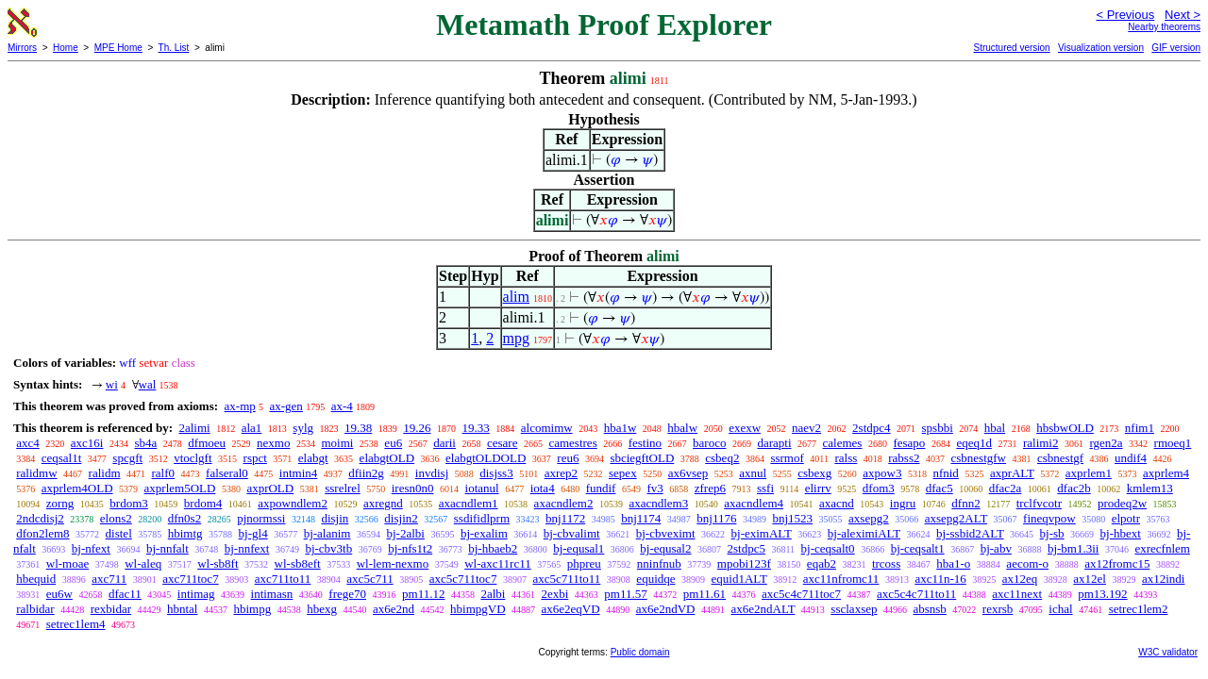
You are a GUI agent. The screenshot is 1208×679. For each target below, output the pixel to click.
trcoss (886, 563)
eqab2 (821, 563)
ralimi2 (1041, 443)
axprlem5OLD (180, 488)
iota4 (542, 488)
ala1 (252, 428)
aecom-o (1027, 563)
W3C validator (1168, 652)
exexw (745, 428)
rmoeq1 (1173, 443)
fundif (601, 488)
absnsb (929, 609)
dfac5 (939, 488)
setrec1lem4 (76, 624)
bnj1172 (565, 518)
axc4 (28, 443)
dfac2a (1005, 488)
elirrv (818, 488)
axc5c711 (369, 578)
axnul (752, 473)
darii (444, 443)
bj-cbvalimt (572, 533)
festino (645, 443)
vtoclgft (192, 458)
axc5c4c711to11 (916, 594)
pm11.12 (423, 594)
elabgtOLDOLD (485, 458)
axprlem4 (1166, 473)
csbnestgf (1060, 458)
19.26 (416, 428)
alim (516, 297)
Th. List (174, 47)
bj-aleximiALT (864, 533)
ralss (845, 458)
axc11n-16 (939, 578)
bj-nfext (91, 548)
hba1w (620, 428)
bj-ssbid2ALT (970, 533)
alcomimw (547, 428)
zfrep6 (710, 488)
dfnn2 (965, 503)
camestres (572, 443)
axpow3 (882, 473)
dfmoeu (207, 443)
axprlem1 (1088, 473)
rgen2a (1105, 443)
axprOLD (270, 488)
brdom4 (203, 503)
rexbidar (111, 609)
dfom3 (879, 488)
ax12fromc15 (1116, 563)
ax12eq (1020, 578)
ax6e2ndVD (666, 609)
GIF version (1175, 47)
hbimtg (185, 533)
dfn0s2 (184, 518)
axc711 (109, 578)
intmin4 (298, 473)
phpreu (584, 563)
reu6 (568, 458)
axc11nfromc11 (841, 578)
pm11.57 (625, 594)
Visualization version (1101, 47)
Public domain (640, 652)
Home (65, 47)
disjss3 (495, 473)
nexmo (273, 443)
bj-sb (1052, 533)
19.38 (358, 428)
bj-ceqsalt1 (918, 548)
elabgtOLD (387, 458)
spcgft (127, 458)
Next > (1182, 15)
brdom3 (128, 503)
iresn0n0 (413, 488)
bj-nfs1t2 (410, 548)
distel (119, 533)
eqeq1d (974, 443)
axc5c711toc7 (463, 578)
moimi (337, 443)
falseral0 (227, 473)
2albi (492, 594)
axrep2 (561, 473)
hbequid (36, 578)
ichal (1060, 609)
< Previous (1125, 15)
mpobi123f (744, 563)
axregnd (383, 503)
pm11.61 (704, 594)
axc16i (87, 443)
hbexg (322, 609)
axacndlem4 (753, 503)
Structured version (1011, 47)
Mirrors (22, 47)
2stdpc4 (871, 428)
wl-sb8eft (298, 563)
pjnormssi (261, 518)
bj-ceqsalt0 (828, 548)
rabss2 (903, 458)
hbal (994, 428)
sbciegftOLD (642, 458)
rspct (255, 458)
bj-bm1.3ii (1073, 548)
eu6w (59, 594)
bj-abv (996, 548)
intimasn (272, 594)
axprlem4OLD (77, 488)
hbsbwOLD (1065, 428)
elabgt (313, 458)
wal (148, 384)
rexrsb (998, 609)
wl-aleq (143, 563)
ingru (902, 503)
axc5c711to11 (566, 578)
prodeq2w (1122, 503)
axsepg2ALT (956, 518)
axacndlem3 (658, 503)
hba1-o (953, 563)
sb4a (145, 443)
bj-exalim (484, 533)
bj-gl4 (253, 533)
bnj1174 (641, 518)
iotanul (482, 488)
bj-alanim (327, 533)
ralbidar (35, 609)
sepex (623, 473)
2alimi (194, 428)
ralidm (105, 473)
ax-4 (342, 406)
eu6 (393, 443)
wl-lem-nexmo (393, 563)
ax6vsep (688, 473)
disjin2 (400, 518)
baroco (709, 443)
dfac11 (125, 594)
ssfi (765, 488)
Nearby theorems (1164, 27)
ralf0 (164, 473)
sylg (303, 428)
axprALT (1012, 473)
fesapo (909, 443)
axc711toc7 (190, 578)
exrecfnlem (1161, 548)
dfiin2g (366, 473)
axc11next (1017, 594)
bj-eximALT (761, 533)
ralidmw (36, 473)
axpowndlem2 (292, 503)
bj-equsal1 (578, 548)
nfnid (945, 473)
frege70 (347, 594)
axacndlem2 (564, 503)
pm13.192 (1102, 594)
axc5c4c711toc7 (801, 594)
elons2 (116, 518)
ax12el (1089, 578)
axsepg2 (868, 518)
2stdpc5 (745, 548)
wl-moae (67, 563)
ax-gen (286, 406)
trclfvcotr (1039, 503)
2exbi (554, 594)
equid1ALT (739, 578)
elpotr (1126, 518)
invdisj (431, 473)
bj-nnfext (247, 548)
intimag (196, 594)
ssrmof (786, 458)
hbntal (182, 609)
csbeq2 (722, 458)
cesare (502, 443)
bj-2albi (405, 533)
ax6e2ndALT (762, 609)
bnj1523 (792, 518)
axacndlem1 (468, 503)
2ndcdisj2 (40, 518)
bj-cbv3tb (328, 548)
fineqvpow (1049, 518)
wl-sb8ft (217, 563)
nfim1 (1139, 428)
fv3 (654, 488)
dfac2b (1073, 488)
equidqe (655, 578)
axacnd (836, 503)
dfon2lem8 (42, 533)
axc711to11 (283, 578)
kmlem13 (1150, 488)
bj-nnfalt (167, 548)
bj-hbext (1120, 533)
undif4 (1131, 458)
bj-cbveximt (666, 533)
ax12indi (1163, 578)
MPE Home (118, 47)
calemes (843, 443)
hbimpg (252, 609)
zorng (60, 503)
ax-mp (240, 406)
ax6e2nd (393, 609)
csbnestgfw (978, 458)
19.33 (476, 428)
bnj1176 (716, 518)
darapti (774, 443)
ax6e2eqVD (571, 609)
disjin (334, 518)
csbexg (814, 473)
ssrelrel (343, 488)
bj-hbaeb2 (492, 548)
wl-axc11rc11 (497, 563)
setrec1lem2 (1138, 609)
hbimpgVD (478, 609)
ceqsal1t (62, 458)
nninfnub (659, 563)
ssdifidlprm (482, 518)
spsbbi (937, 428)
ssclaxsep (853, 609)
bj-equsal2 (665, 548)
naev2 (806, 428)
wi (112, 384)
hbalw (682, 428)
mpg (516, 338)
